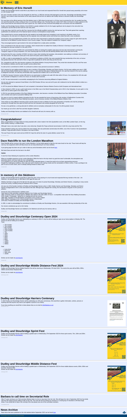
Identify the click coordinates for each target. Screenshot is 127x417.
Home (9, 2)
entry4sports (19, 258)
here (55, 147)
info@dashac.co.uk (47, 305)
